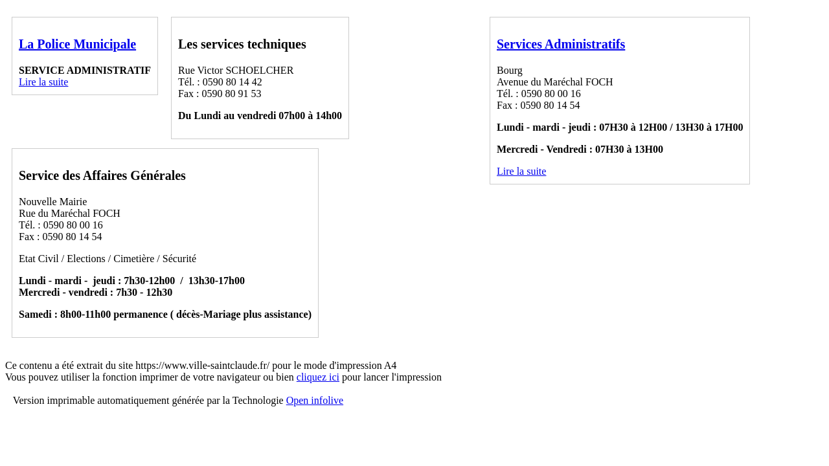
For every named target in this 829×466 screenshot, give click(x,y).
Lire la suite (43, 81)
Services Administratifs (561, 44)
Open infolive (314, 400)
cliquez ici (318, 377)
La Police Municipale (77, 44)
